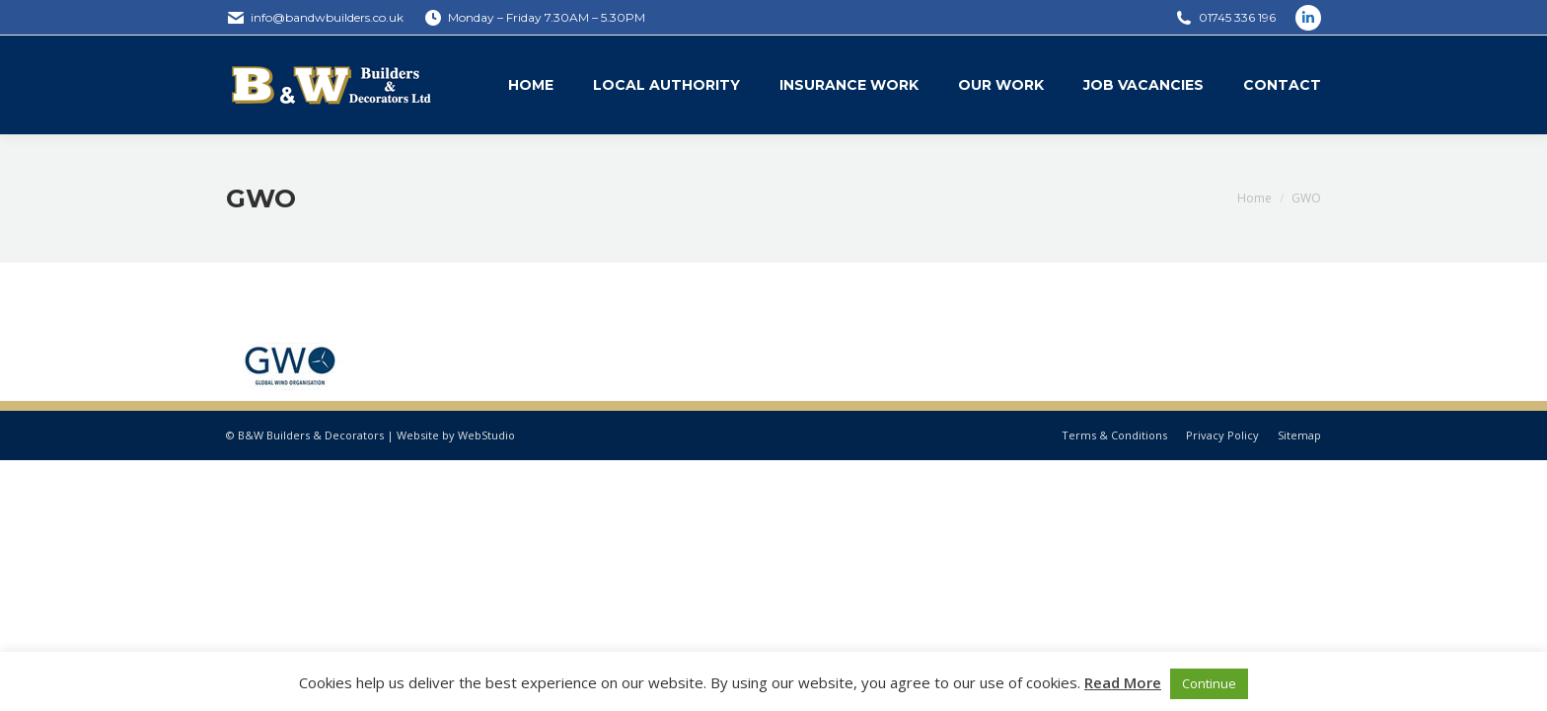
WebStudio (486, 435)
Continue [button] (1209, 683)
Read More (1122, 682)
